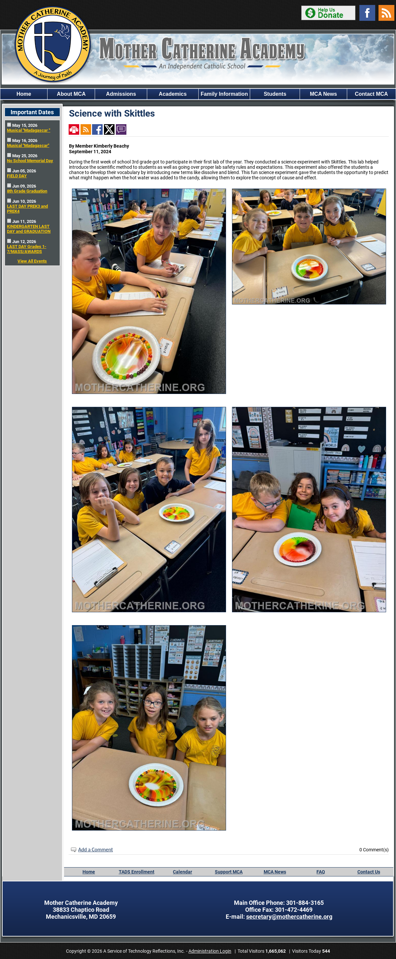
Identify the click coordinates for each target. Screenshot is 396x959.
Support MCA (229, 871)
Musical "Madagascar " (28, 130)
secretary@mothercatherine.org (289, 916)
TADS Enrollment (136, 871)
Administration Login (209, 951)
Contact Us (368, 871)
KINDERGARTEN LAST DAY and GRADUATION (28, 229)
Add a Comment (95, 849)
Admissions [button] (121, 94)
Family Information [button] (224, 94)
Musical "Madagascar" (28, 145)
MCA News (275, 871)
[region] (198, 94)
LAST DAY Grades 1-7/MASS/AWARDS (26, 249)
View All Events (32, 261)
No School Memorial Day (30, 160)
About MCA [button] (71, 94)
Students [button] (275, 94)
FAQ (320, 871)
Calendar (182, 871)
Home (23, 94)
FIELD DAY (17, 175)
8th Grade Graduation (27, 191)
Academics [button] (173, 94)
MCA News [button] (323, 94)
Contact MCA (371, 94)
